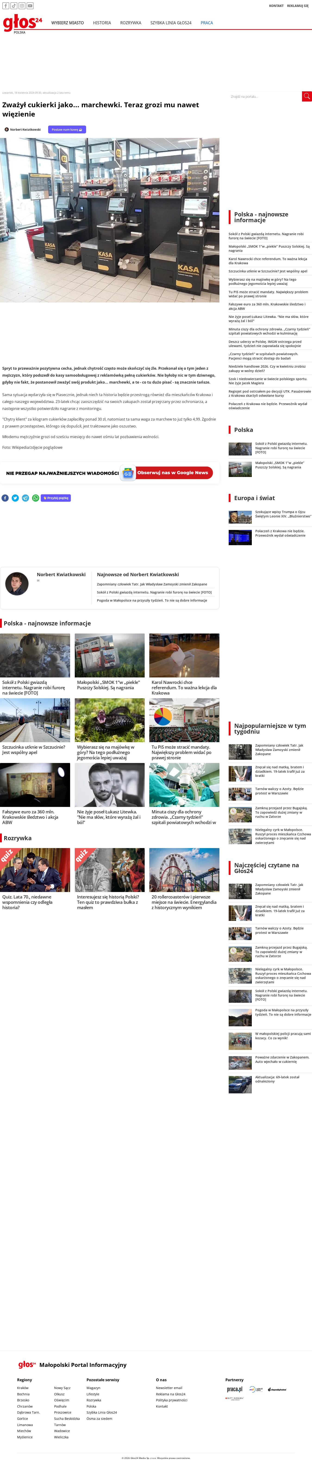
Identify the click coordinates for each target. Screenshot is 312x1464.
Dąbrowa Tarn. (28, 1412)
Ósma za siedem (99, 1418)
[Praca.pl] (234, 1389)
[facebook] (5, 498)
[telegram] (25, 498)
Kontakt (162, 1406)
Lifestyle (93, 1394)
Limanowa (25, 1425)
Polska (243, 430)
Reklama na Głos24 (170, 1394)
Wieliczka (61, 1437)
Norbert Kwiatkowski (25, 129)
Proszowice (62, 1412)
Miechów (24, 1431)
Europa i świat (254, 498)
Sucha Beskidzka (67, 1418)
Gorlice (22, 1418)
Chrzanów (25, 1406)
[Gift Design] (234, 1398)
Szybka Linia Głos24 (170, 22)
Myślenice (25, 1437)
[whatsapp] (35, 498)
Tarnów (60, 1425)
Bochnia (23, 1394)
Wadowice (62, 1431)
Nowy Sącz (62, 1388)
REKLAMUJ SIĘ (298, 5)
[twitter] (15, 498)
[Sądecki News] (256, 1389)
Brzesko (23, 1400)
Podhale (60, 1406)
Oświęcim (61, 1400)
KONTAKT (276, 5)
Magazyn (93, 1388)
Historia (102, 22)
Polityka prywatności (171, 1400)
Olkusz (59, 1394)
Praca (207, 22)
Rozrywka (130, 22)
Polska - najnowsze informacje (47, 623)
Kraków (22, 1388)
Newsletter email (169, 1388)
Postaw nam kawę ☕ (67, 129)
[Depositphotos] (277, 1389)
